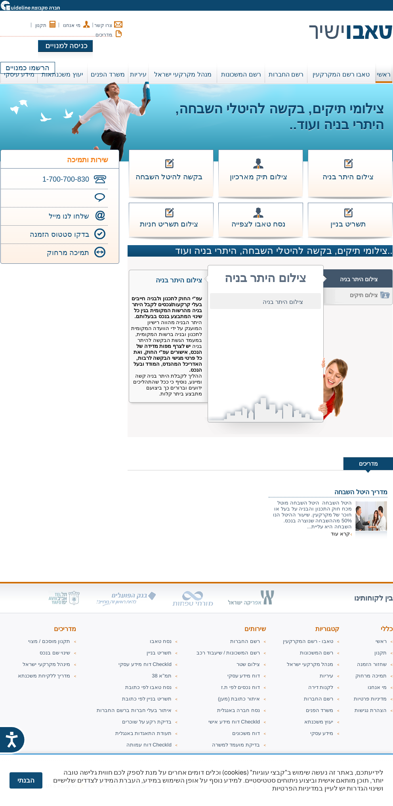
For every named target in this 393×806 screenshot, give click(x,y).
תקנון (40, 25)
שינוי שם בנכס (55, 653)
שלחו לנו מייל (69, 216)
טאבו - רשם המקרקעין (308, 641)
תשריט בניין (348, 224)
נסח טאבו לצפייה (258, 224)
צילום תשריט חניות (169, 224)
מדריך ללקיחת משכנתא (44, 676)
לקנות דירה (321, 687)
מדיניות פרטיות (370, 699)
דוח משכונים (246, 733)
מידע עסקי (322, 733)
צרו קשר (103, 25)
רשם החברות (319, 699)
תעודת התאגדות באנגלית (143, 733)
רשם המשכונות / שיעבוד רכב (228, 653)
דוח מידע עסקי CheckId (145, 664)
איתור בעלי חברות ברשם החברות (134, 710)
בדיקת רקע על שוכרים (147, 722)
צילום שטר (248, 664)
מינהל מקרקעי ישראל (46, 664)
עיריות (326, 676)
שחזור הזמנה (372, 664)
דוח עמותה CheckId (149, 745)
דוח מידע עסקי (243, 676)
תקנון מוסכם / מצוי (49, 641)
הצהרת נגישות (371, 710)
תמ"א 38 (162, 676)
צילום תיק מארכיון (258, 177)
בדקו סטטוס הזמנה (59, 234)
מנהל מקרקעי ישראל (310, 664)
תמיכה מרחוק (68, 253)
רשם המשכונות (317, 653)
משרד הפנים (320, 710)
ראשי (384, 74)
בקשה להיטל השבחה (169, 177)
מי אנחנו (71, 25)
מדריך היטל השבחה (360, 492)
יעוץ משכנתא (319, 722)
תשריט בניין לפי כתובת (147, 699)
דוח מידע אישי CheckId (234, 722)
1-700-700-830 (65, 179)
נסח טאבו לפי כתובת (148, 687)
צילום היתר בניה (348, 177)
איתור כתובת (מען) (239, 699)
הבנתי (25, 780)
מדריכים (103, 35)
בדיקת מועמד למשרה (236, 745)
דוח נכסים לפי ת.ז (240, 687)
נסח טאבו (161, 641)
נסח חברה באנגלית (238, 710)
